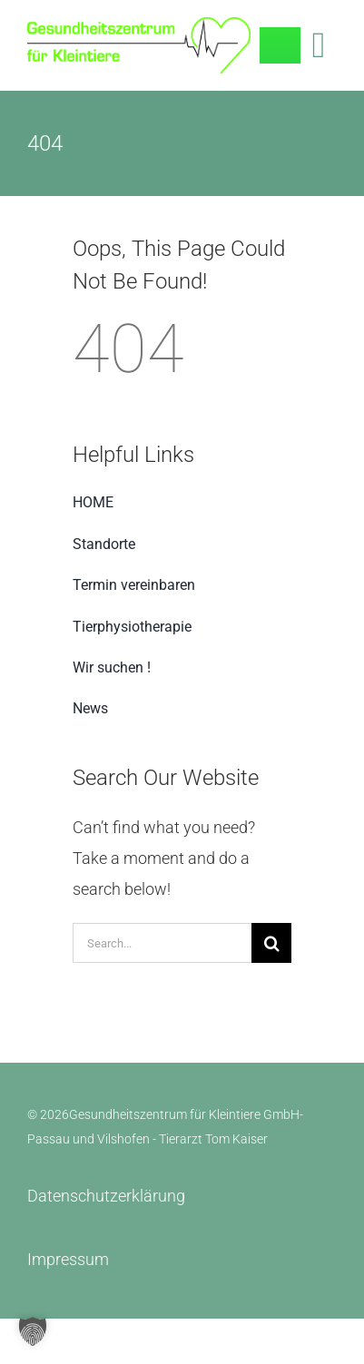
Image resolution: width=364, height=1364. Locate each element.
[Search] (271, 943)
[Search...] (162, 943)
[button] (32, 1331)
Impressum (68, 1259)
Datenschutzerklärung (106, 1195)
